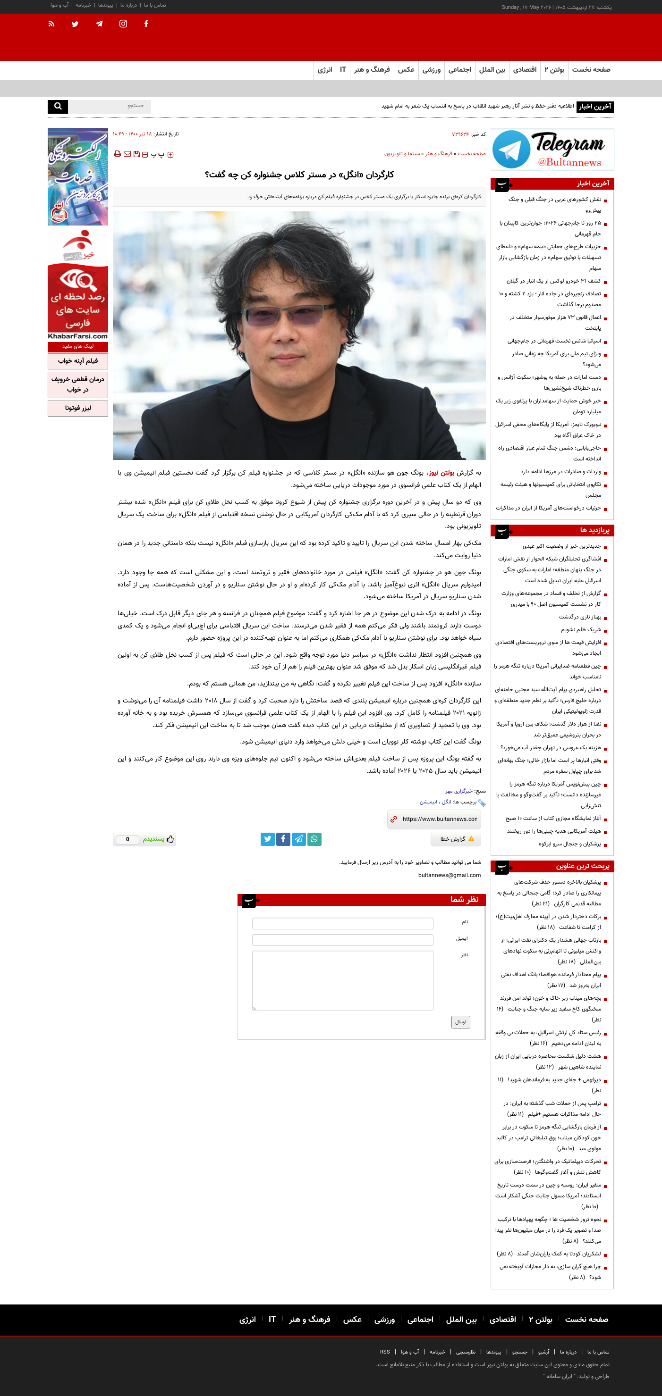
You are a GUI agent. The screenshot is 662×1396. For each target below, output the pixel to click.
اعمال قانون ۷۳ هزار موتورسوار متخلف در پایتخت (555, 323)
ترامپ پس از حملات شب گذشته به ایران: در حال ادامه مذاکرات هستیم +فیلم (552, 1109)
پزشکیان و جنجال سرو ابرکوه (570, 844)
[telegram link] (299, 839)
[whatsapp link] (314, 839)
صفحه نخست (591, 70)
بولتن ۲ (554, 70)
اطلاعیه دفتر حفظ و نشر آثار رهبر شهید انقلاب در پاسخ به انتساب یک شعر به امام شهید (477, 106)
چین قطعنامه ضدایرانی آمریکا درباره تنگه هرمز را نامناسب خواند (547, 671)
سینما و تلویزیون (402, 154)
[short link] (440, 819)
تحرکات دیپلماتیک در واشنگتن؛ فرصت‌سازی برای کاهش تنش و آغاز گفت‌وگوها (547, 1167)
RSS (385, 1352)
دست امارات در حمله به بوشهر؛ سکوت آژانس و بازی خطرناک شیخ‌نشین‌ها (549, 383)
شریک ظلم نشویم (581, 630)
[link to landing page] (567, 37)
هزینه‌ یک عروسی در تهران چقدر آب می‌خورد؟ (551, 748)
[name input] (342, 923)
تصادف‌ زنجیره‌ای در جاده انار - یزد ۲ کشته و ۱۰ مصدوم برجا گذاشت (550, 299)
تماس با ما (155, 5)
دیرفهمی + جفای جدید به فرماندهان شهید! (549, 1085)
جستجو (519, 1352)
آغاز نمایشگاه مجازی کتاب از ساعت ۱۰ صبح (553, 818)
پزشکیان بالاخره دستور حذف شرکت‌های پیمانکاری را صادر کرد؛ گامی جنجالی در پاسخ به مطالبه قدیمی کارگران (549, 893)
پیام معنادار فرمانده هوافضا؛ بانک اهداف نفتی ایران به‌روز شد (551, 980)
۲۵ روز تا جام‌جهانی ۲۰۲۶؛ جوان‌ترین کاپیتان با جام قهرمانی (550, 228)
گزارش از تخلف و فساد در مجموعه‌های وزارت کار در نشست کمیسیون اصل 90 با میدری (551, 599)
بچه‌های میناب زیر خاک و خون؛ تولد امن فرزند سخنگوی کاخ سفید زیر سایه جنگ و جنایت (549, 1009)
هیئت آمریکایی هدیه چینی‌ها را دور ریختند (554, 831)
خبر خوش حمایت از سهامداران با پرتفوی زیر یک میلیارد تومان (548, 406)
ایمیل (462, 939)
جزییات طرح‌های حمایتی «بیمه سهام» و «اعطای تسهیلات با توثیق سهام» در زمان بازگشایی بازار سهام (548, 257)
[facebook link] (283, 839)
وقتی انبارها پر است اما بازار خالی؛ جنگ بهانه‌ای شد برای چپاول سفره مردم (549, 766)
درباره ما (128, 5)
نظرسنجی (465, 1352)
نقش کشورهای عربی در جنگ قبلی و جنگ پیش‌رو (555, 205)
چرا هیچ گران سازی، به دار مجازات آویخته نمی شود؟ (550, 1272)
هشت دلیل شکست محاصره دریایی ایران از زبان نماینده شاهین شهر (548, 1061)
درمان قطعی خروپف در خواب (77, 385)
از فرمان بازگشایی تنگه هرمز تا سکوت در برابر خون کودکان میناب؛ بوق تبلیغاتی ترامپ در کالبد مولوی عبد (548, 1138)
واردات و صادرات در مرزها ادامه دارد (561, 472)
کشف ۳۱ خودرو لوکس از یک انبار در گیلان (554, 281)
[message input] (342, 981)
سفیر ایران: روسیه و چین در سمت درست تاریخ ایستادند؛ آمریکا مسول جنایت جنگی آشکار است (548, 1196)
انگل (446, 802)
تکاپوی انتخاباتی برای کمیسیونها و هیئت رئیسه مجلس (551, 490)
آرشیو (543, 1352)
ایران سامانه (559, 1376)
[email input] (342, 940)
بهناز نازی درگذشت (580, 617)
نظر (464, 955)
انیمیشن (428, 802)
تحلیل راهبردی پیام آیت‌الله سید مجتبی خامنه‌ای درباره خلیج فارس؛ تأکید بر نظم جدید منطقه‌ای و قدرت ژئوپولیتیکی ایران (547, 700)
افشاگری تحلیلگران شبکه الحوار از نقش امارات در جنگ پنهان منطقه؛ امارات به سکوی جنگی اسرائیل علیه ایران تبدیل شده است (549, 570)
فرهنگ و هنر (438, 154)
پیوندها (105, 5)
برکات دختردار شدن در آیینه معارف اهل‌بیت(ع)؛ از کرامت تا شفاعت (548, 922)
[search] (58, 107)
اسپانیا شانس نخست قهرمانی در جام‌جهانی (554, 341)
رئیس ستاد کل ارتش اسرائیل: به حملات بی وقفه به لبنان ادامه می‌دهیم (548, 1038)
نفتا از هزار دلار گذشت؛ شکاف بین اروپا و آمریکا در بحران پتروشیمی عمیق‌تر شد (548, 729)
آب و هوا (59, 5)
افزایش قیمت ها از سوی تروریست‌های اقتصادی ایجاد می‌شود (548, 648)
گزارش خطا (457, 839)
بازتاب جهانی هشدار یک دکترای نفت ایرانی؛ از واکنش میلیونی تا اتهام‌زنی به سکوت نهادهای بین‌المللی (551, 951)
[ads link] (552, 149)
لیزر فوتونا (78, 408)
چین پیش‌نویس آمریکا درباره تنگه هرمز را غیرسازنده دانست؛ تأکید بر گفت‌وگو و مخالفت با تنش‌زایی (548, 795)
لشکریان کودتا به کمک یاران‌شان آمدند (549, 1254)
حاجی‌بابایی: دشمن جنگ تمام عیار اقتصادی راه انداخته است (549, 453)
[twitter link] (268, 839)
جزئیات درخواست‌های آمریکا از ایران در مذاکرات (548, 508)
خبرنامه (83, 5)
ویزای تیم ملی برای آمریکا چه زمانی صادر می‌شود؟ (556, 359)
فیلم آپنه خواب (78, 361)
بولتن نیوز (441, 473)
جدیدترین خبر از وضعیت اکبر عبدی (562, 546)
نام (465, 922)
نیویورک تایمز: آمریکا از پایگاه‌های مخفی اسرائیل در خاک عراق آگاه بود (548, 430)
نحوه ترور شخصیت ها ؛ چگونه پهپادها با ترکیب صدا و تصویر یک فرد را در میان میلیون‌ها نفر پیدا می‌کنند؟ (548, 1230)
